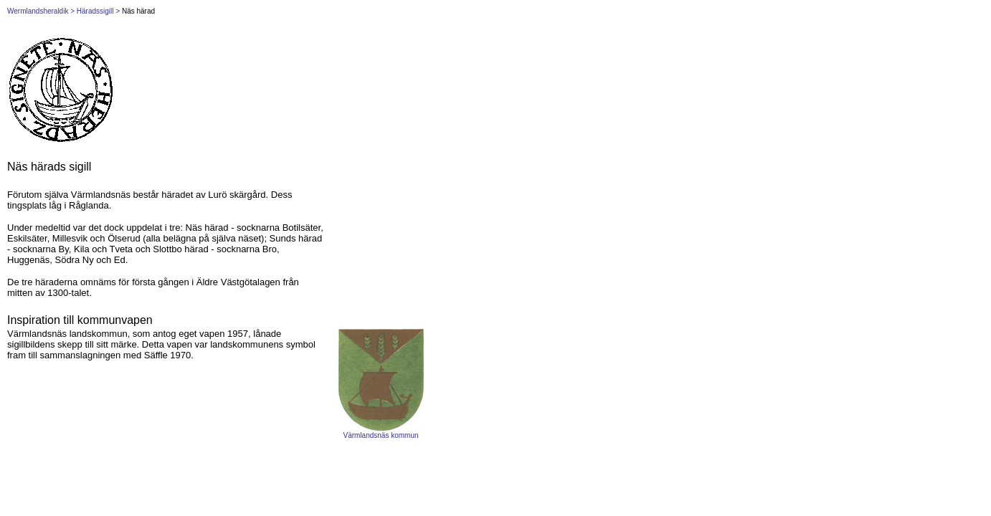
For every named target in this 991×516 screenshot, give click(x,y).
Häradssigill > (98, 11)
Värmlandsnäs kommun (380, 435)
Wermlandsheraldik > (41, 11)
